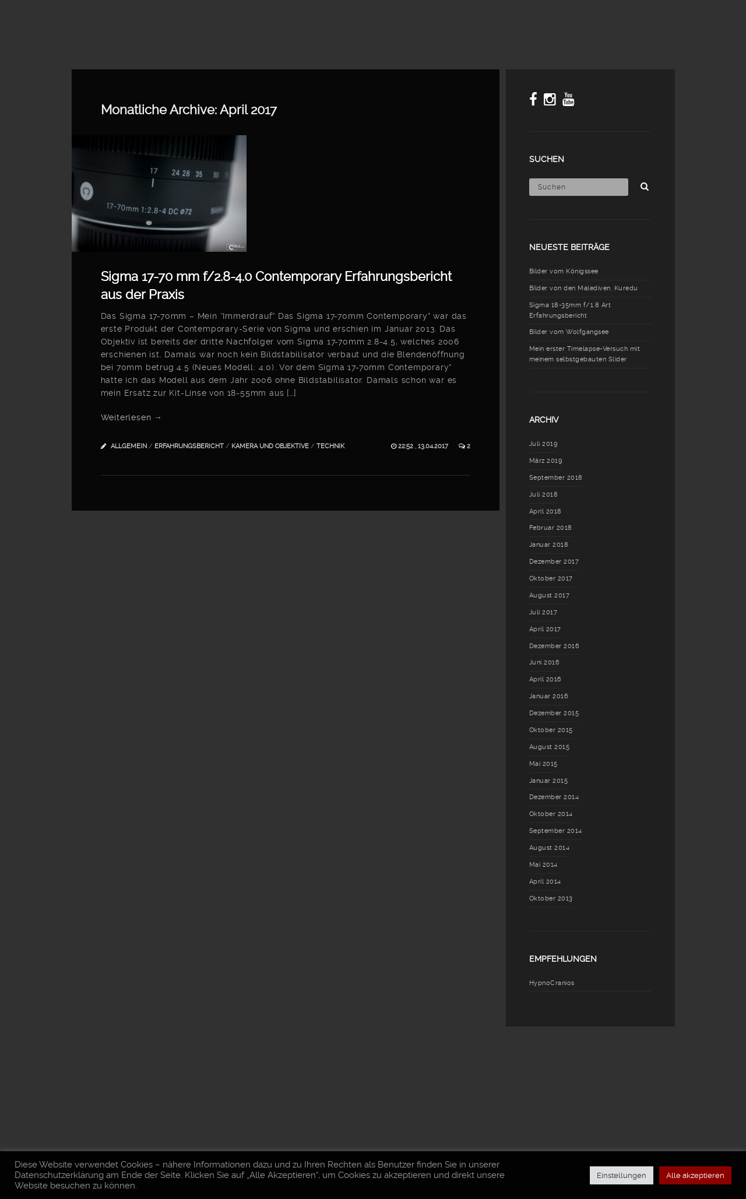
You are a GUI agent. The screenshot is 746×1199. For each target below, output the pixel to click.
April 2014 (545, 881)
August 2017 (549, 595)
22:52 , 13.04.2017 (424, 446)
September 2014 (555, 831)
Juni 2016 (544, 662)
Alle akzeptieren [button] (695, 1175)
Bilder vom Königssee (564, 271)
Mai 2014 (543, 865)
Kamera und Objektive (270, 446)
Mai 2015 (543, 764)
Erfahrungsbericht (189, 446)
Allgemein (129, 446)
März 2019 (545, 461)
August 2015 (549, 747)
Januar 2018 (549, 544)
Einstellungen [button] (621, 1175)
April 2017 (545, 629)
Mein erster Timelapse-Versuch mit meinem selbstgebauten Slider (585, 354)
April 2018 (545, 511)
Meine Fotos (352, 20)
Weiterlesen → (132, 417)
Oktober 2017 (551, 578)
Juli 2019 (543, 444)
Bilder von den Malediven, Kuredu (583, 288)
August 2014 (549, 848)
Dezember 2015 (554, 713)
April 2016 (545, 679)
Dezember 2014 (554, 797)
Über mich (644, 20)
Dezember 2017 (554, 561)
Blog (290, 20)
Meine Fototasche (442, 20)
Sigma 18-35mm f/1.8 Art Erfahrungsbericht (570, 310)
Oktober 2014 (551, 814)
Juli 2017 (543, 612)
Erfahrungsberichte (552, 20)
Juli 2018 (543, 494)
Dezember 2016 (554, 646)
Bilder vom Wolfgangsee (569, 332)
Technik (330, 446)
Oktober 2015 (551, 730)
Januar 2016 (549, 696)
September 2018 (556, 477)
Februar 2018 (550, 528)
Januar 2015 (548, 781)
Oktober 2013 (551, 898)
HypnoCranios (552, 983)
